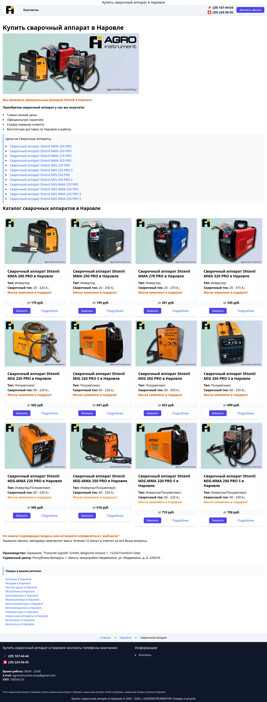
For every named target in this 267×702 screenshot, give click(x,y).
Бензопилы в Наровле (20, 620)
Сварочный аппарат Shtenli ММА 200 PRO (41, 146)
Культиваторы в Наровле (21, 595)
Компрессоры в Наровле (21, 612)
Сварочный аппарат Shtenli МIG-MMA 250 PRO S (45, 199)
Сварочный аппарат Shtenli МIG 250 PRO (40, 175)
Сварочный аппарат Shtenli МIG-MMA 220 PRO (44, 184)
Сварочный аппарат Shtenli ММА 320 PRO (41, 160)
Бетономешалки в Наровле (23, 608)
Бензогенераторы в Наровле (24, 604)
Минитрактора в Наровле (22, 599)
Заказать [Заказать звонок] (22, 311)
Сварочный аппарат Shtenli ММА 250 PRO (41, 151)
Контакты (31, 10)
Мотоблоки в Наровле (20, 591)
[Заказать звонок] (250, 10)
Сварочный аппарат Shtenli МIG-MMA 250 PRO (44, 189)
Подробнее (49, 311)
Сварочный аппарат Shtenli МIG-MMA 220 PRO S (45, 194)
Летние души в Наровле (21, 587)
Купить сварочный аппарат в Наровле (133, 2)
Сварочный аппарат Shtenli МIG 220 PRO (40, 165)
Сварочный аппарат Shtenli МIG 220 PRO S (41, 170)
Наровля (125, 637)
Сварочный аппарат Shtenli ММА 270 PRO (41, 156)
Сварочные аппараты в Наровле (26, 616)
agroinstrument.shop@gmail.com (34, 675)
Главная (105, 637)
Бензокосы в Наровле (19, 624)
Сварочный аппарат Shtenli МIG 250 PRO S (41, 180)
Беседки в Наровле (18, 583)
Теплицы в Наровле (18, 579)
